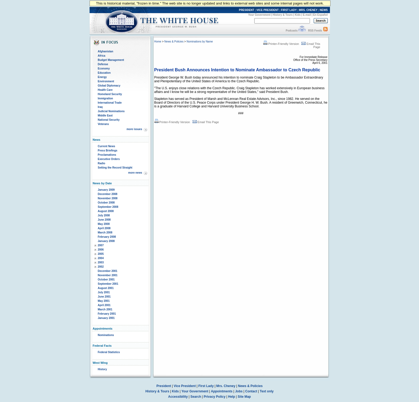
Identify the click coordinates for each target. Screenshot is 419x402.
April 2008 (104, 228)
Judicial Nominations (111, 111)
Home (158, 41)
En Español (320, 14)
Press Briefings (107, 150)
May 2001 (104, 300)
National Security (109, 119)
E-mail (307, 14)
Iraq (100, 107)
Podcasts (291, 30)
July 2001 (104, 292)
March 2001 (105, 309)
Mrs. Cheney (225, 386)
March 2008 (105, 232)
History (102, 369)
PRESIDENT (246, 10)
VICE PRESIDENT (267, 10)
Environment (106, 81)
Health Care (105, 89)
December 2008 (107, 194)
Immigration (105, 98)
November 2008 (108, 198)
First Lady (206, 386)
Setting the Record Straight (115, 167)
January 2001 (106, 318)
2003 (101, 262)
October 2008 (106, 202)
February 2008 (107, 236)
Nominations (106, 335)
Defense (103, 64)
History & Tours (283, 14)
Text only (267, 391)
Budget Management (111, 59)
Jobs (239, 391)
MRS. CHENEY (308, 10)
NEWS (324, 10)
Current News (106, 146)
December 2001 (107, 271)
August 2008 (106, 211)
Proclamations (107, 154)
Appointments (222, 391)
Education (104, 72)
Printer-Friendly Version (281, 43)
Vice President (185, 386)
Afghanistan (105, 51)
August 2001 (106, 288)
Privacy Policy (214, 397)
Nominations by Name (200, 41)
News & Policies (174, 41)
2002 (101, 266)
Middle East (105, 115)
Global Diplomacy (109, 85)
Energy (102, 77)
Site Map (244, 397)
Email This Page (206, 122)
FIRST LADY (289, 10)
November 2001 (108, 275)
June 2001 (104, 296)
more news (135, 172)
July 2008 (104, 215)
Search (195, 397)
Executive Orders (109, 159)
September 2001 (108, 283)
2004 (101, 258)
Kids (298, 14)
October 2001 (106, 279)
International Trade (110, 102)
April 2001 (104, 305)
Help (231, 397)
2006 (101, 249)
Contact (251, 391)
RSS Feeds (315, 30)
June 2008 (104, 219)
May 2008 (104, 224)
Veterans (103, 124)
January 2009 (106, 189)
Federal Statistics (109, 352)
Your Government (259, 14)
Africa (101, 55)
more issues (134, 129)
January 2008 (106, 241)
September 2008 (108, 206)
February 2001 (107, 313)
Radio (101, 163)
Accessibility (178, 397)
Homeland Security (110, 94)
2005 (101, 253)
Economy (104, 68)
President (163, 386)
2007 (101, 245)
